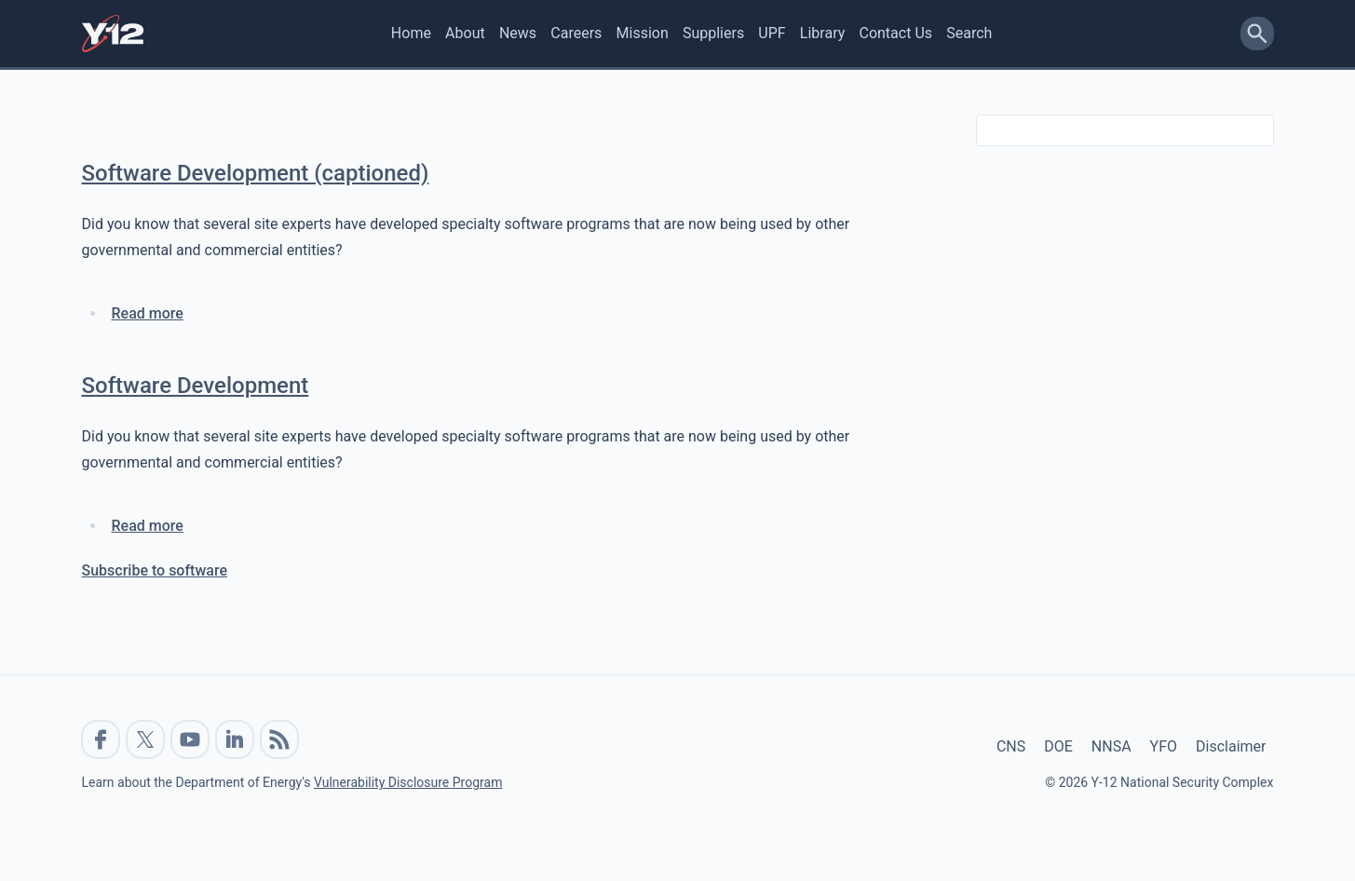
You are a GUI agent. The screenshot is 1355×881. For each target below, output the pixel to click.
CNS (1010, 746)
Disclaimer (1231, 746)
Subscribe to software (155, 570)
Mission (643, 33)
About (465, 33)
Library (822, 33)
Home (411, 33)
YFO (1163, 746)
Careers (576, 33)
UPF (771, 33)
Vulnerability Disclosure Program (408, 782)
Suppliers (713, 33)
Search (969, 33)
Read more (147, 313)
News (517, 33)
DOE (1058, 746)
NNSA (1111, 746)
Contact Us (895, 33)
